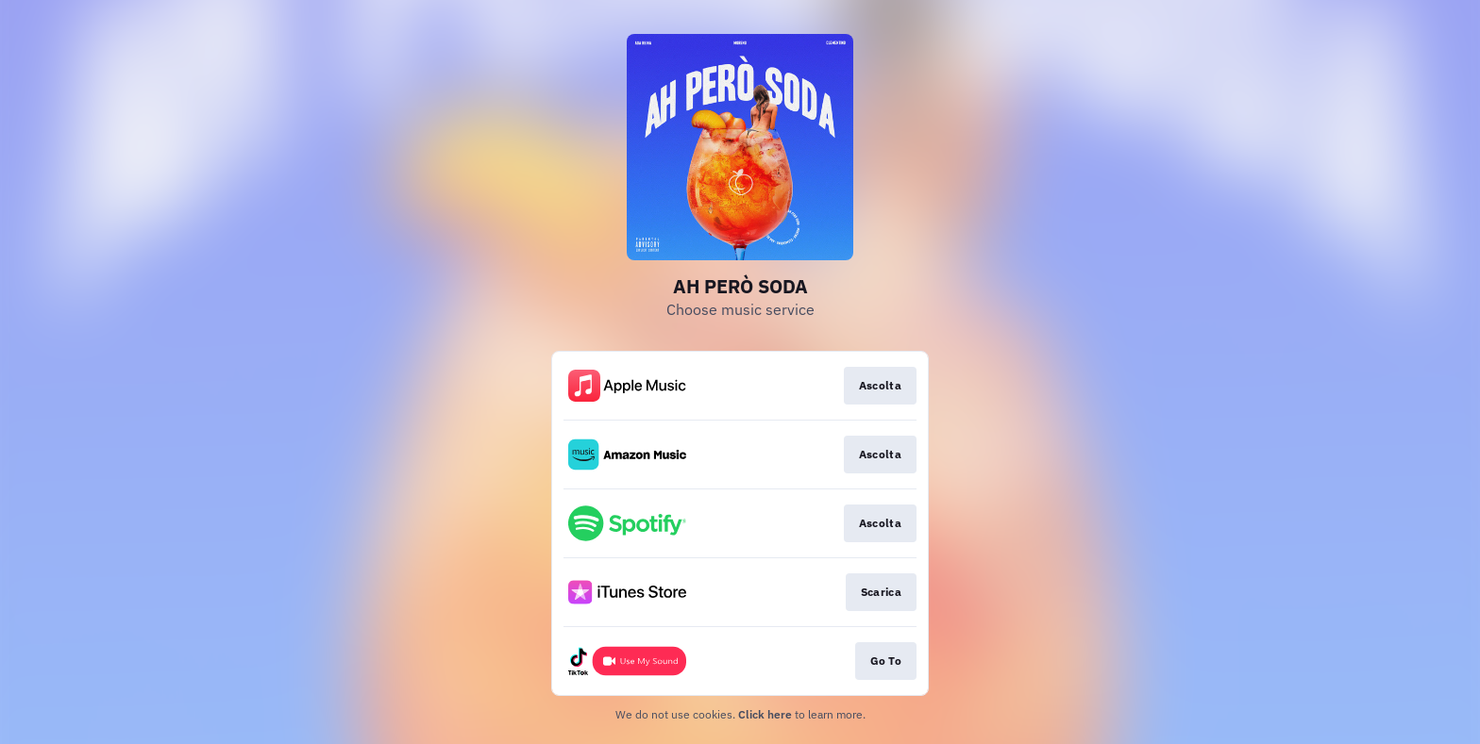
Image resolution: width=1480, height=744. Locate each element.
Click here (765, 714)
